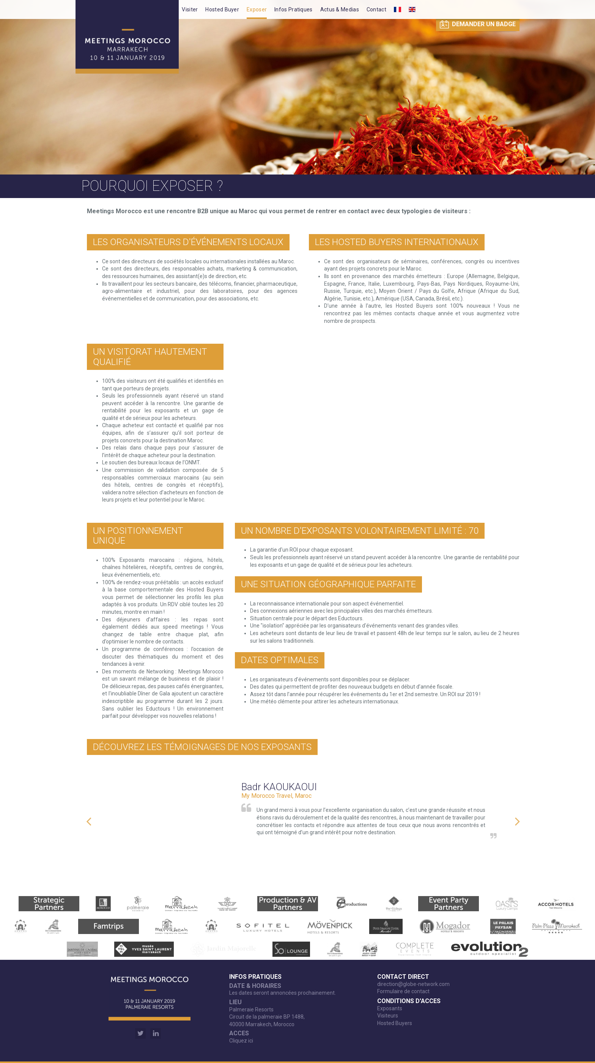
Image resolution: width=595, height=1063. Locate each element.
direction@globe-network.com (413, 984)
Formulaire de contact (403, 991)
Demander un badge (478, 24)
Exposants (389, 1008)
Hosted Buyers (394, 1023)
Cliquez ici (241, 1041)
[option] (303, 818)
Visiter (190, 9)
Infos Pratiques (293, 9)
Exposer (257, 9)
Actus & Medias (339, 9)
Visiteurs (387, 1016)
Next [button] (517, 817)
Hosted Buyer (222, 9)
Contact (376, 9)
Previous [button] (89, 817)
